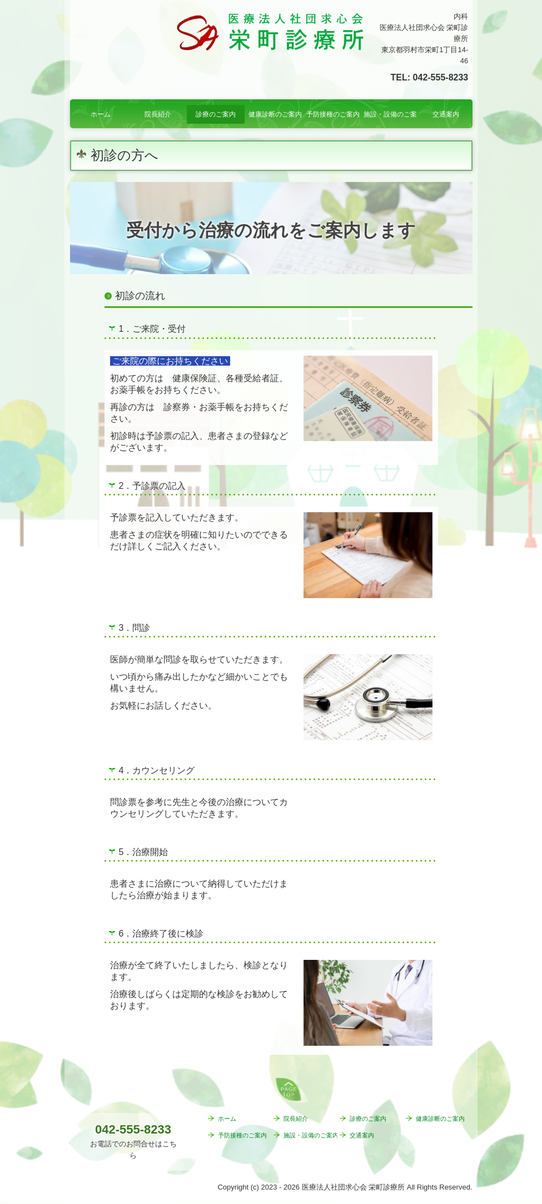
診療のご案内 (216, 114)
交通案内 (445, 114)
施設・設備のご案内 (390, 114)
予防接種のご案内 (333, 114)
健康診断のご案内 (275, 114)
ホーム (101, 114)
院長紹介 (158, 114)
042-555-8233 (441, 77)
